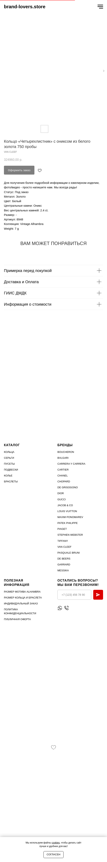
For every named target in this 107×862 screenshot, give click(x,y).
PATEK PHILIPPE (67, 523)
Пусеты (9, 463)
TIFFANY (62, 540)
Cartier (63, 469)
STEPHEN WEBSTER (70, 534)
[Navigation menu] (100, 7)
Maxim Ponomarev (70, 517)
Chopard (63, 481)
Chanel (62, 475)
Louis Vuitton (67, 511)
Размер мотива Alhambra (22, 591)
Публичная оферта (17, 619)
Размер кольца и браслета (23, 597)
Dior (60, 493)
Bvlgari (62, 457)
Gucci (61, 499)
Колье (8, 475)
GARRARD (63, 564)
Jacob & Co (65, 505)
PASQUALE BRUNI (68, 552)
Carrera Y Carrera (71, 463)
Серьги (9, 457)
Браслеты (11, 481)
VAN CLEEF (64, 546)
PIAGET (62, 528)
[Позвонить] (66, 608)
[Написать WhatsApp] (59, 608)
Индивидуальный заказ (21, 603)
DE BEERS (63, 558)
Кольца (9, 451)
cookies (56, 842)
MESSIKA (63, 570)
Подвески (11, 469)
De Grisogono (67, 487)
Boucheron (65, 451)
